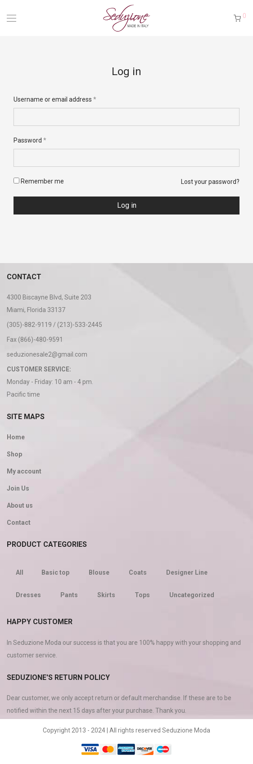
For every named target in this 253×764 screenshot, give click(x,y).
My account (24, 471)
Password (30, 140)
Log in (126, 205)
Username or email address (55, 99)
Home (16, 437)
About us (20, 505)
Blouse (99, 572)
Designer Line (187, 572)
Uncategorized (191, 595)
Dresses (28, 595)
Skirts (106, 595)
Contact (19, 522)
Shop (14, 454)
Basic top (55, 572)
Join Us (18, 488)
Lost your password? (210, 181)
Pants (69, 595)
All (19, 572)
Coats (138, 572)
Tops (142, 595)
